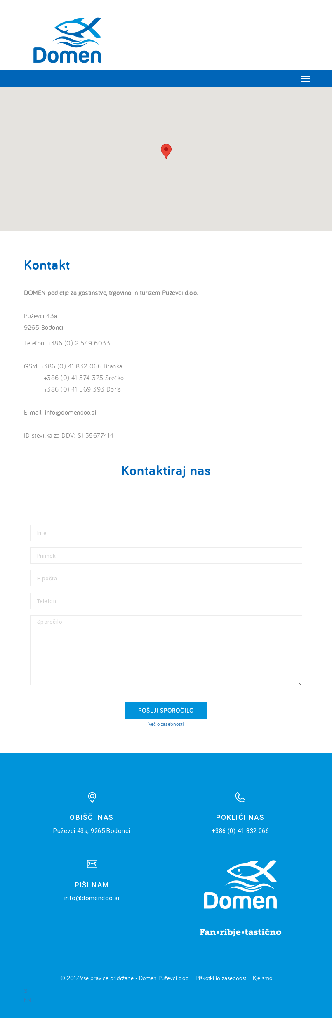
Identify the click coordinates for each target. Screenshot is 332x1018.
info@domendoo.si (91, 898)
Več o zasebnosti (166, 723)
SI (26, 991)
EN (27, 1000)
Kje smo (262, 978)
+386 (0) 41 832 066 (240, 831)
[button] (166, 151)
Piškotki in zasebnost (220, 978)
